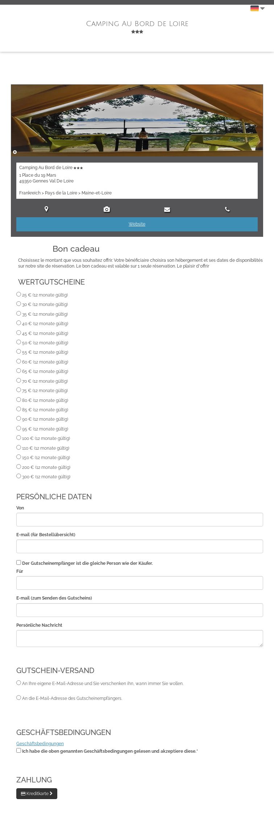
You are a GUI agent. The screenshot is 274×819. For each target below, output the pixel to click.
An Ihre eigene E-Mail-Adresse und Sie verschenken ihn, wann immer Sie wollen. (102, 683)
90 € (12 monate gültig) (45, 419)
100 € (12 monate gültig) (46, 438)
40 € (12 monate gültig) (45, 323)
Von (20, 508)
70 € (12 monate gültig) (45, 381)
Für (19, 571)
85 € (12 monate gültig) (45, 409)
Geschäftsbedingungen (40, 743)
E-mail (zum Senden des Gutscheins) (54, 598)
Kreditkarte (37, 793)
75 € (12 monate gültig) (45, 390)
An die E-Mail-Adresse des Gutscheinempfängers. (72, 698)
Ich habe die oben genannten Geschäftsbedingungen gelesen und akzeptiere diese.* (110, 751)
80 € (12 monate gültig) (45, 400)
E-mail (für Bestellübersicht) (45, 534)
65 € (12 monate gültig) (45, 371)
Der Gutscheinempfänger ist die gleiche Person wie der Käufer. (87, 563)
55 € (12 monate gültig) (45, 352)
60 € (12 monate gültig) (45, 362)
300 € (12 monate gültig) (46, 476)
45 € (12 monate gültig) (45, 333)
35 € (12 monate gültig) (45, 314)
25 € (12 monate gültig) (45, 295)
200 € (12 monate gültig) (46, 467)
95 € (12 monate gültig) (45, 429)
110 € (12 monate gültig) (45, 448)
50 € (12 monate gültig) (45, 342)
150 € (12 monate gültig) (46, 457)
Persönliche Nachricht (39, 625)
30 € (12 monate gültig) (45, 304)
